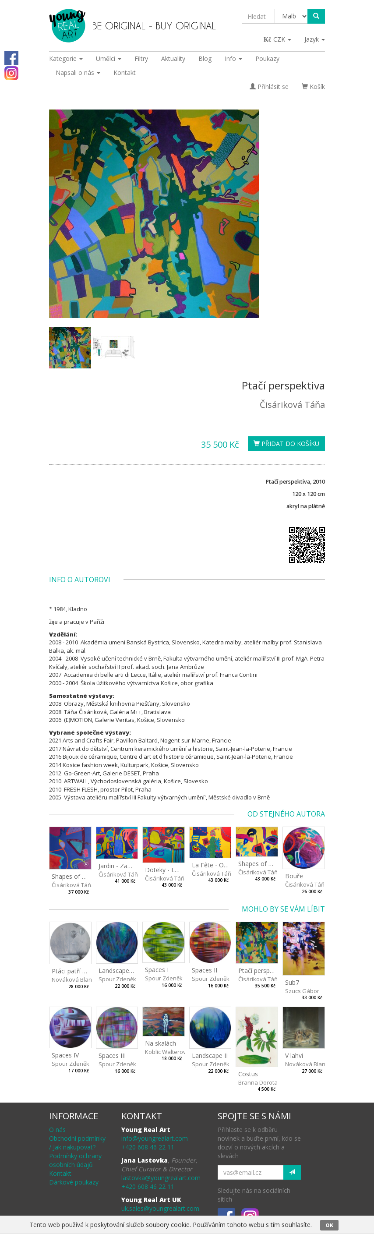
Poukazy (267, 58)
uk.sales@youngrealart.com (160, 1208)
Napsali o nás (78, 72)
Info (233, 58)
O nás (57, 1129)
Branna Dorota (258, 1082)
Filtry (141, 58)
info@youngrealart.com (154, 1138)
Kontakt (124, 72)
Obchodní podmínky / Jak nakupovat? (77, 1142)
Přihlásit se (269, 86)
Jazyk (314, 39)
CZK (278, 39)
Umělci (108, 58)
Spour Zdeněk (117, 979)
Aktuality (173, 58)
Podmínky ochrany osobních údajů (75, 1160)
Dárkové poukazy (74, 1182)
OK (329, 1225)
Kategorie (66, 58)
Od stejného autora (286, 814)
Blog (205, 58)
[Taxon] (291, 16)
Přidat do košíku (286, 443)
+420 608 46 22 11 (147, 1147)
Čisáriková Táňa (292, 404)
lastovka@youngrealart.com (161, 1178)
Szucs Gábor (302, 991)
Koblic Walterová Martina (178, 1052)
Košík (313, 86)
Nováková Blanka (75, 979)
